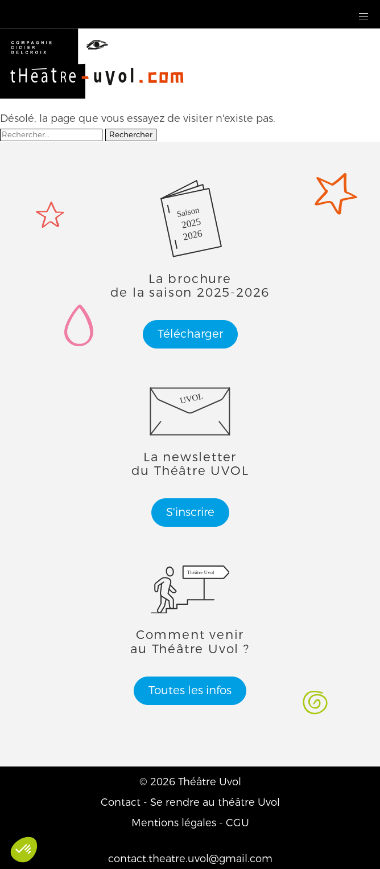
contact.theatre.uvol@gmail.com (190, 859)
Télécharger (190, 334)
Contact (121, 802)
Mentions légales (173, 823)
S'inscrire (190, 512)
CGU (237, 823)
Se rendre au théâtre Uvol (215, 802)
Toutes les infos (190, 690)
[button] (364, 17)
